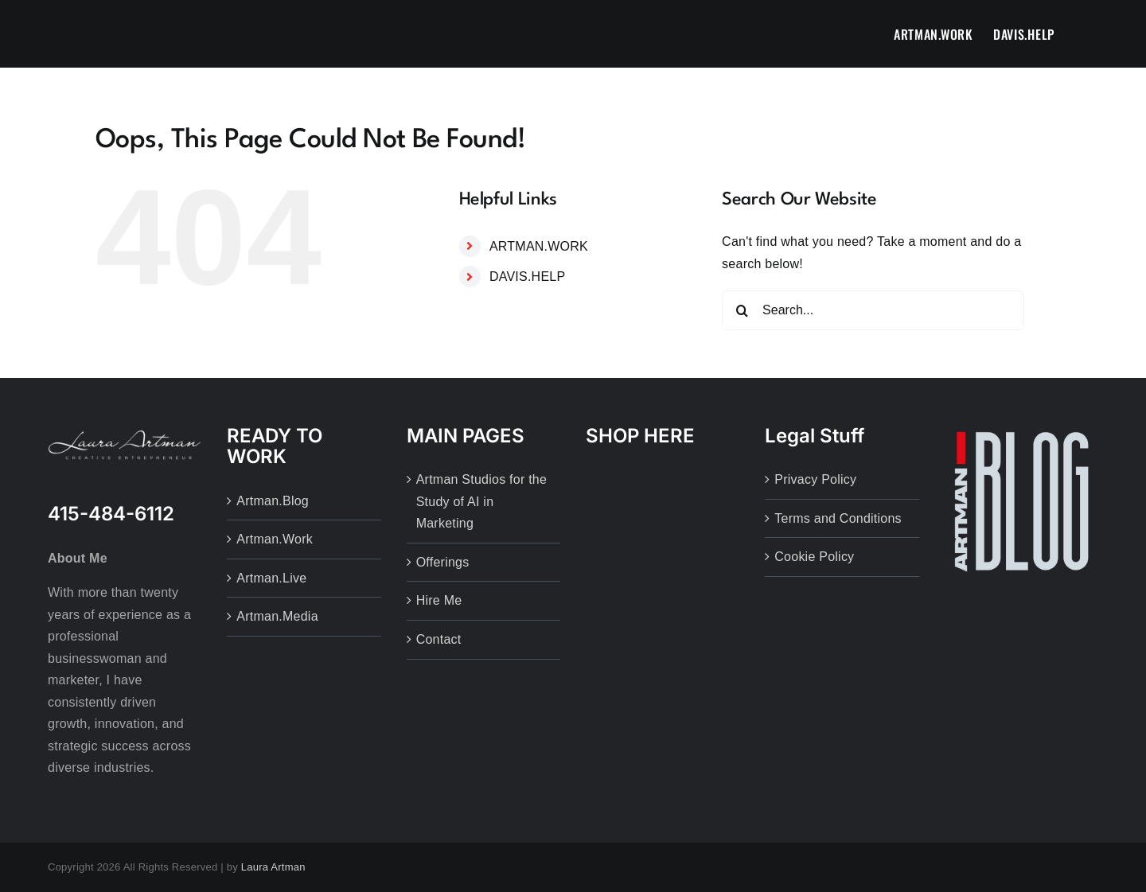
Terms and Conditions (838, 518)
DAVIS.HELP (527, 276)
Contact (439, 639)
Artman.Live (271, 578)
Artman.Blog (272, 501)
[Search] (742, 310)
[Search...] (873, 310)
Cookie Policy (814, 556)
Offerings (443, 562)
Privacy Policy (815, 479)
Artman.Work (274, 539)
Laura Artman (273, 867)
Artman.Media (277, 616)
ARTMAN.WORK (538, 246)
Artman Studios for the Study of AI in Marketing (481, 501)
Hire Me (439, 600)
